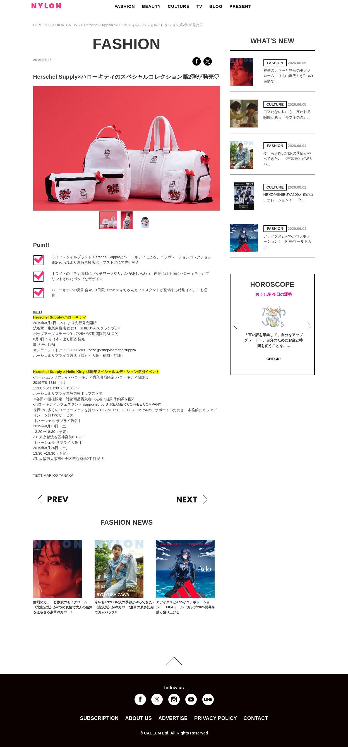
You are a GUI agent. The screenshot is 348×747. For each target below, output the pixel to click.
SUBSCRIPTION (99, 718)
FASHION (124, 6)
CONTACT (256, 718)
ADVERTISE (173, 718)
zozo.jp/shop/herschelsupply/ (112, 350)
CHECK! (274, 359)
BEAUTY (151, 6)
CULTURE (178, 6)
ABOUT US (138, 718)
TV (199, 6)
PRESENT (240, 6)
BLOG (215, 6)
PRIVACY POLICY (215, 718)
